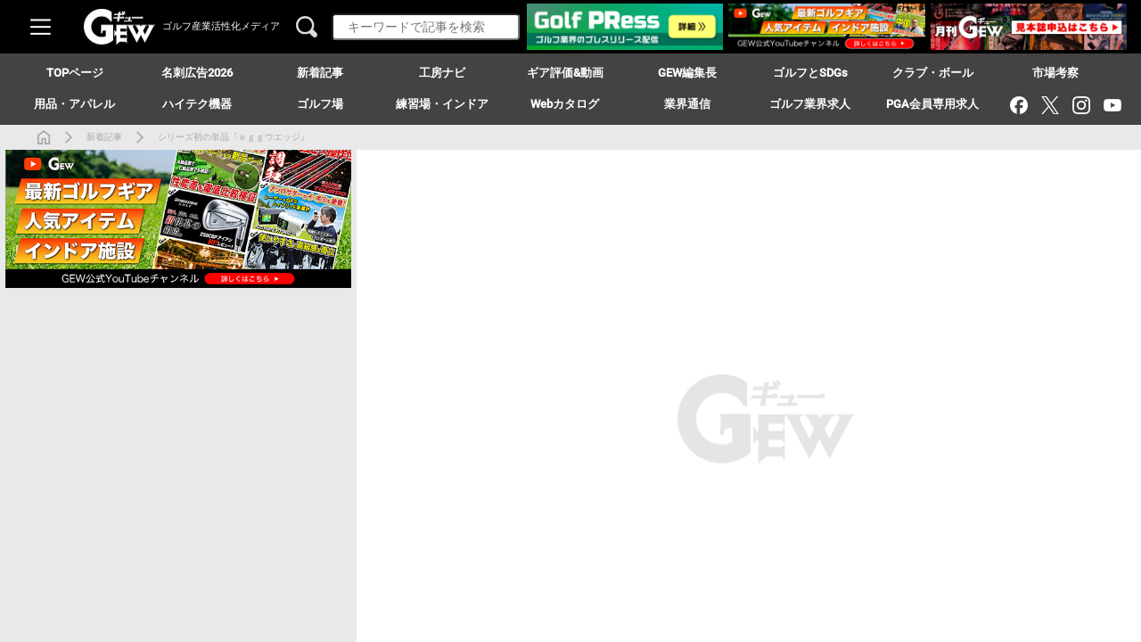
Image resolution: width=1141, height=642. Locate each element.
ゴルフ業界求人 (809, 104)
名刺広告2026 (197, 72)
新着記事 (104, 137)
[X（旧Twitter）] (1049, 104)
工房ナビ (442, 72)
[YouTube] (1112, 104)
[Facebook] (1018, 104)
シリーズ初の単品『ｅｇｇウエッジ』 (233, 137)
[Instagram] (1080, 104)
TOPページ (74, 72)
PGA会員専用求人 (932, 104)
